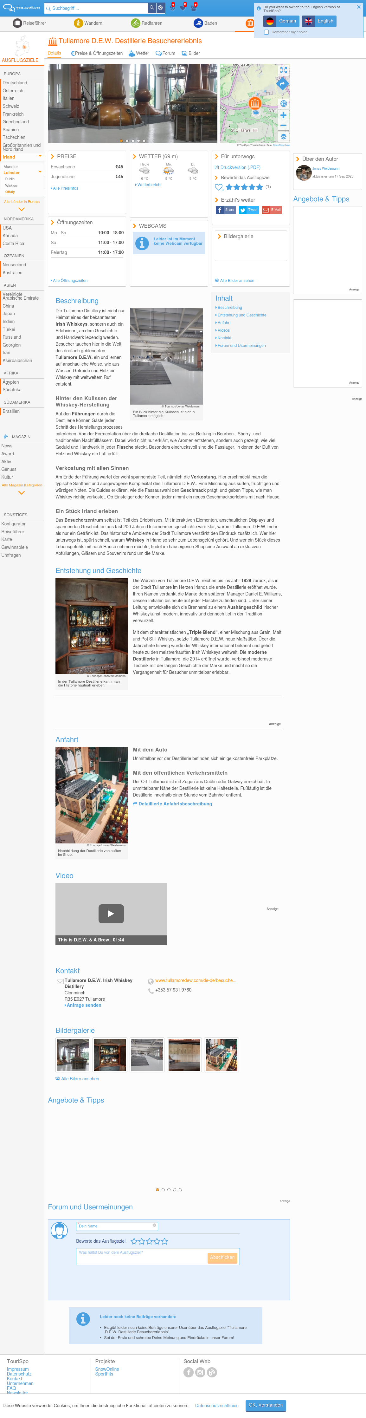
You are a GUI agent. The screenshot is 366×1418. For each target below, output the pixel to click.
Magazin (21, 437)
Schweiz (11, 106)
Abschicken (222, 1257)
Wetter (142, 53)
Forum (169, 53)
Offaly (10, 192)
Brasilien (11, 411)
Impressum (18, 1369)
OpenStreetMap (281, 145)
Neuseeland (14, 265)
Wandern (92, 23)
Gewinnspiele (14, 547)
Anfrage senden (84, 1005)
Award (7, 454)
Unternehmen (20, 1384)
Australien (12, 273)
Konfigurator (13, 524)
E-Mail (276, 209)
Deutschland (15, 83)
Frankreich (13, 114)
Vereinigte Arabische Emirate (21, 296)
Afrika (11, 373)
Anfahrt (224, 323)
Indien (9, 322)
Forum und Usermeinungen (242, 346)
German (287, 21)
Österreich (13, 91)
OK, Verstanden (266, 1405)
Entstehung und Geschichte (242, 315)
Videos (224, 330)
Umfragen (11, 555)
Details (54, 53)
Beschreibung (230, 308)
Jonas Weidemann (325, 168)
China (8, 306)
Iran (6, 353)
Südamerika (17, 402)
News (6, 446)
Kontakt (224, 338)
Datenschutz (19, 1374)
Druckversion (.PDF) (241, 168)
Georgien (12, 345)
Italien (8, 98)
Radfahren (151, 23)
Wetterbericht (149, 185)
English (326, 21)
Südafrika (12, 390)
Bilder (194, 53)
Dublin (10, 179)
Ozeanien (14, 256)
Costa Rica (13, 244)
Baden (210, 23)
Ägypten (11, 382)
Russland (12, 337)
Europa (12, 74)
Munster (10, 167)
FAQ (11, 1388)
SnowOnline (107, 1369)
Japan (9, 314)
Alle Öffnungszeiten (70, 281)
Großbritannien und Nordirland (22, 147)
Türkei (9, 330)
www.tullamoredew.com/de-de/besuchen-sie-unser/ (196, 981)
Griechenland (16, 122)
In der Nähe (164, 8)
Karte (6, 539)
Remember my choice (290, 32)
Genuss (8, 469)
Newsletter (17, 1393)
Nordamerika (19, 219)
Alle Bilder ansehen (237, 281)
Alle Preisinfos (65, 188)
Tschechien (14, 137)
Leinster (11, 173)
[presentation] (124, 1285)
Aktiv (6, 462)
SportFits (104, 1374)
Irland (9, 157)
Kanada (10, 236)
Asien (10, 285)
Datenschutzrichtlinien (217, 1406)
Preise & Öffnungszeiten (99, 53)
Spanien (11, 130)
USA (7, 228)
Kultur (7, 477)
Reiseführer (34, 23)
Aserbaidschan (17, 361)
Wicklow (11, 185)
